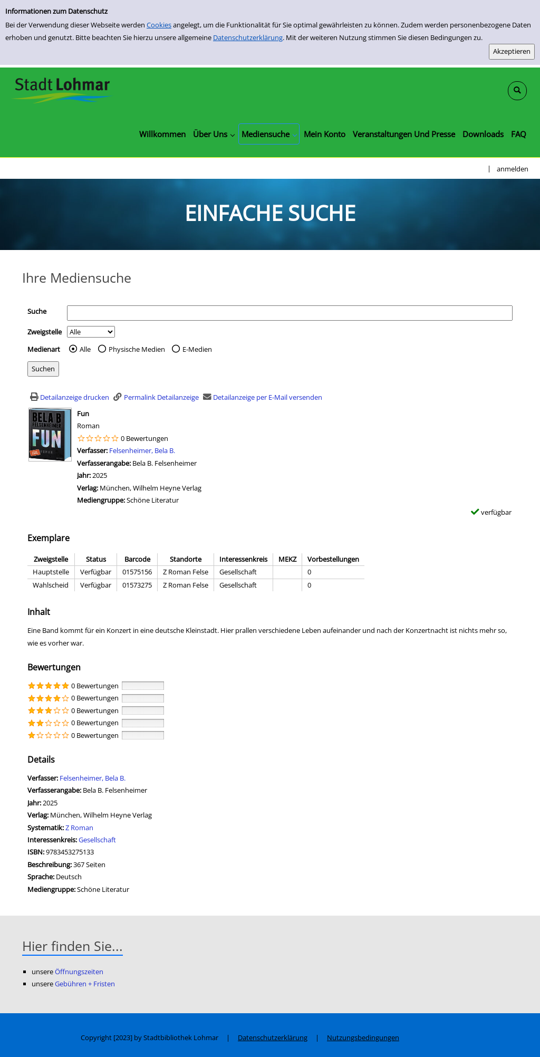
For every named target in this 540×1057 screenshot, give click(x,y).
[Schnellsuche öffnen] (517, 90)
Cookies (159, 25)
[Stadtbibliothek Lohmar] (62, 89)
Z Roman (79, 827)
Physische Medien (137, 349)
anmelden (512, 169)
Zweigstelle (44, 332)
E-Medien (197, 349)
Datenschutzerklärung (248, 37)
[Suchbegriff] (290, 313)
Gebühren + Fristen (85, 983)
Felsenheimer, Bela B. (142, 450)
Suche (36, 311)
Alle (85, 349)
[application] (213, 134)
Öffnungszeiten (79, 971)
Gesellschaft (97, 839)
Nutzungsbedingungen (363, 1037)
